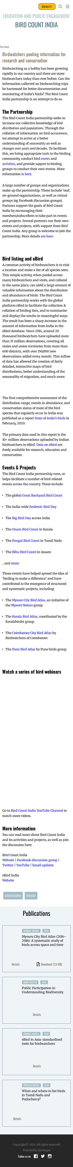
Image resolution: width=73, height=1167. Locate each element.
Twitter (7, 865)
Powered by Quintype (36, 1150)
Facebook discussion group (37, 860)
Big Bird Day (21, 518)
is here (26, 174)
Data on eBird (46, 445)
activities (8, 164)
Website (8, 860)
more (15, 563)
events (45, 159)
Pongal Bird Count (26, 541)
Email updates (43, 865)
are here (47, 236)
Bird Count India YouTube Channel (37, 810)
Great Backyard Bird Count (42, 495)
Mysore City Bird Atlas (28, 600)
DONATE (47, 6)
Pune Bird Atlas (23, 649)
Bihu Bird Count (24, 552)
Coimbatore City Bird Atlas (32, 633)
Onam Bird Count (25, 529)
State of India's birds (50, 418)
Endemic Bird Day (42, 507)
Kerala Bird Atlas (24, 616)
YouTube (22, 865)
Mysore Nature (22, 605)
